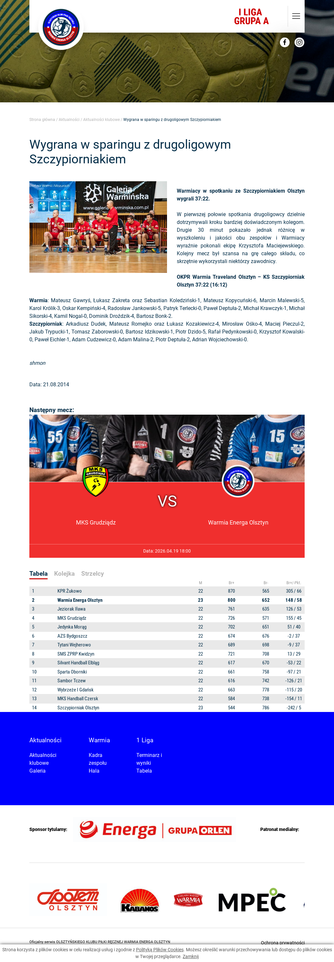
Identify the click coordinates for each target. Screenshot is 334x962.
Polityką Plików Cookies (160, 949)
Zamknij (191, 956)
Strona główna (42, 119)
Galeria (37, 771)
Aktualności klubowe (101, 119)
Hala (94, 771)
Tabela (144, 771)
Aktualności (69, 119)
